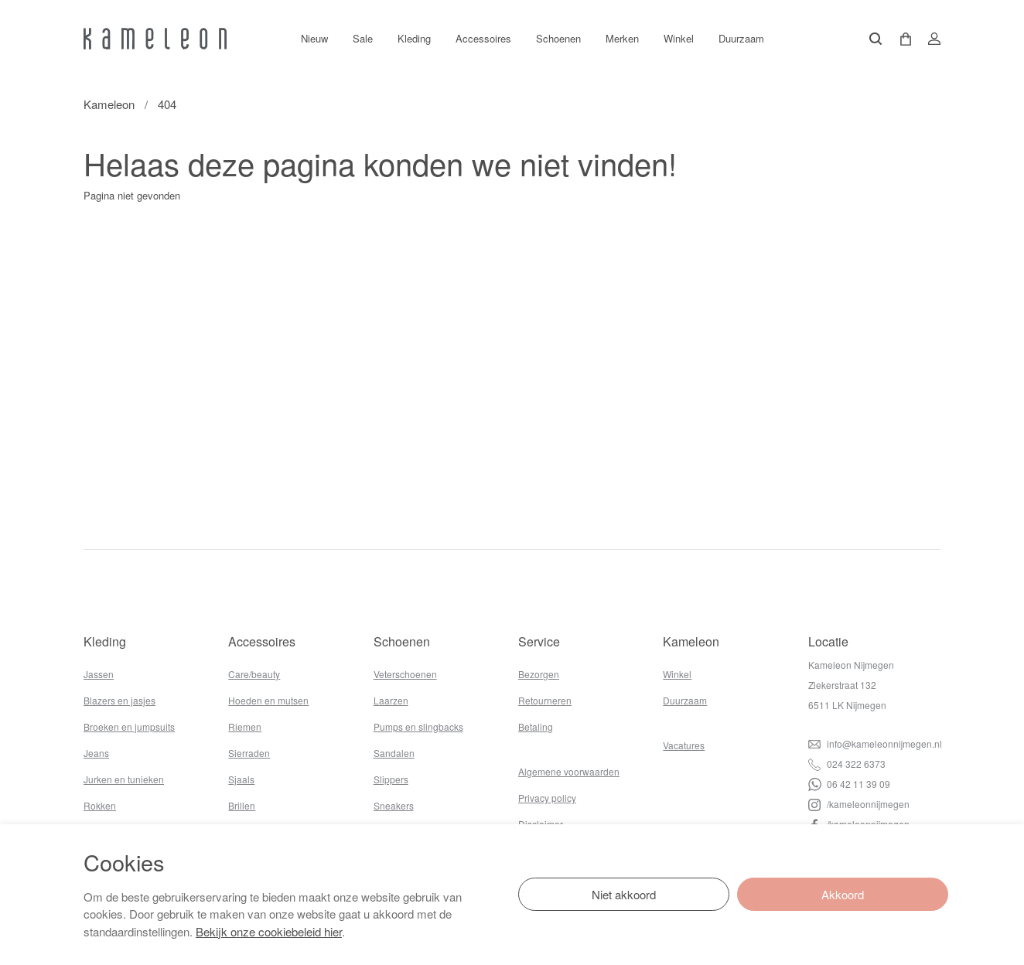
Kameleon (109, 104)
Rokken (100, 805)
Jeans (96, 752)
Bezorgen (538, 673)
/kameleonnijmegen (859, 803)
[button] (900, 39)
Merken (622, 38)
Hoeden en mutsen (268, 700)
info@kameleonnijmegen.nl (875, 743)
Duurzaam (741, 38)
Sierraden (249, 752)
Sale (363, 38)
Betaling (535, 726)
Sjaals (241, 779)
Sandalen (394, 752)
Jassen (99, 673)
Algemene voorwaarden (569, 771)
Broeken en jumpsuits (129, 726)
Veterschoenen (405, 673)
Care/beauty (254, 673)
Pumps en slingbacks (418, 726)
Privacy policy (547, 797)
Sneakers (394, 805)
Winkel (679, 38)
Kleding (414, 38)
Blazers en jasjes (119, 700)
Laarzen (391, 700)
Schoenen (558, 38)
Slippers (391, 779)
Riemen (244, 726)
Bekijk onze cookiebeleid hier (269, 931)
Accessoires (483, 38)
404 (167, 104)
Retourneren (545, 700)
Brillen (241, 805)
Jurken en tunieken (124, 779)
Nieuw (314, 38)
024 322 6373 (847, 763)
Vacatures (684, 745)
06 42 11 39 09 (849, 783)
